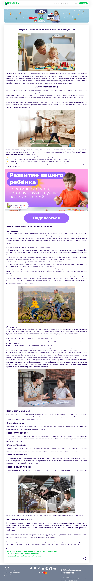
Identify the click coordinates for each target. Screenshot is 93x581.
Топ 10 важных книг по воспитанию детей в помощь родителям (31, 551)
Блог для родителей (9, 571)
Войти (83, 3)
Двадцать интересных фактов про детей (22, 553)
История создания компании (12, 572)
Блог (69, 3)
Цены (63, 3)
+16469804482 (68, 573)
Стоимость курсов (9, 574)
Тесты (5, 575)
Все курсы (6, 569)
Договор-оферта (66, 569)
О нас (75, 3)
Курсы (57, 3)
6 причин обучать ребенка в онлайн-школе (23, 556)
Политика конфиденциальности (71, 570)
